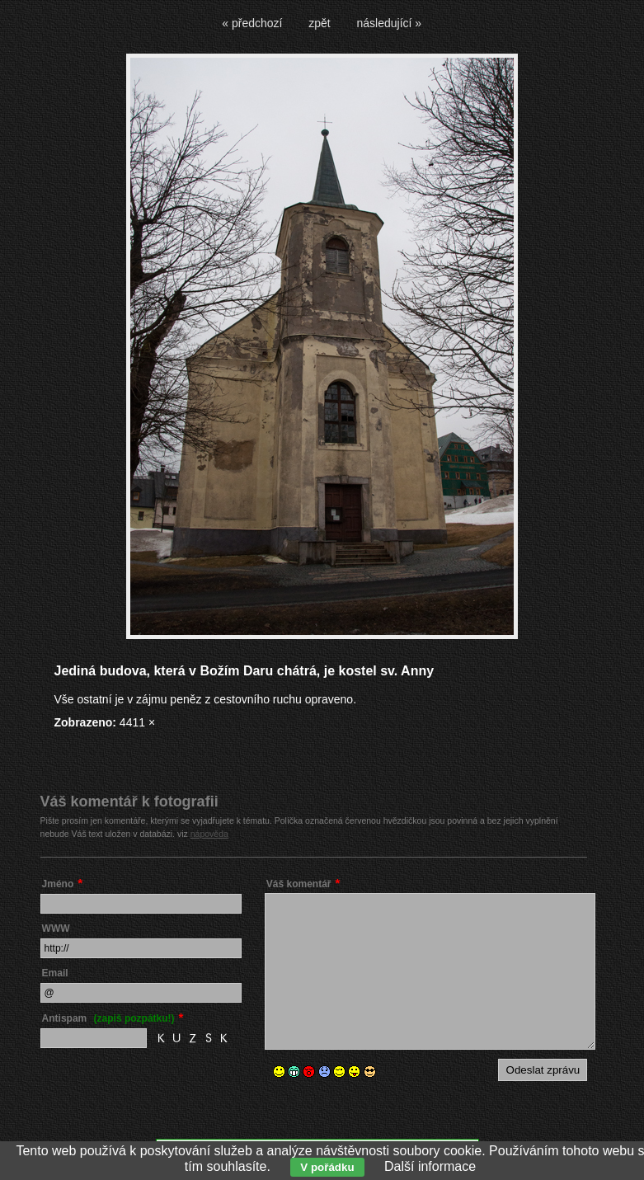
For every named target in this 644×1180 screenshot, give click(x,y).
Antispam (108, 1018)
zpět (319, 23)
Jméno (58, 884)
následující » (389, 23)
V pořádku (327, 1167)
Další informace (430, 1166)
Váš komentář (298, 884)
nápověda (209, 834)
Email (55, 973)
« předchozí (252, 23)
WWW (56, 928)
